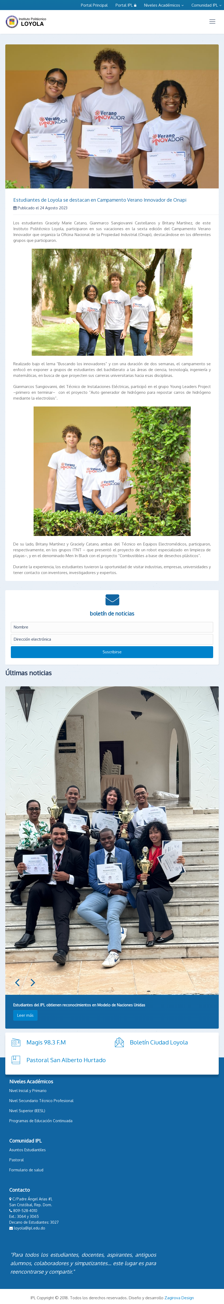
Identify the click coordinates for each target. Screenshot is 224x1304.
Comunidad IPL (206, 5)
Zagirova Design (179, 1297)
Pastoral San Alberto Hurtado (66, 1059)
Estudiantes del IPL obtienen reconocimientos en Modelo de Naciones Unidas (79, 1005)
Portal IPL (126, 5)
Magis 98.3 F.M (46, 1042)
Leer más (25, 1015)
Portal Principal (94, 5)
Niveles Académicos (164, 5)
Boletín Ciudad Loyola (159, 1042)
